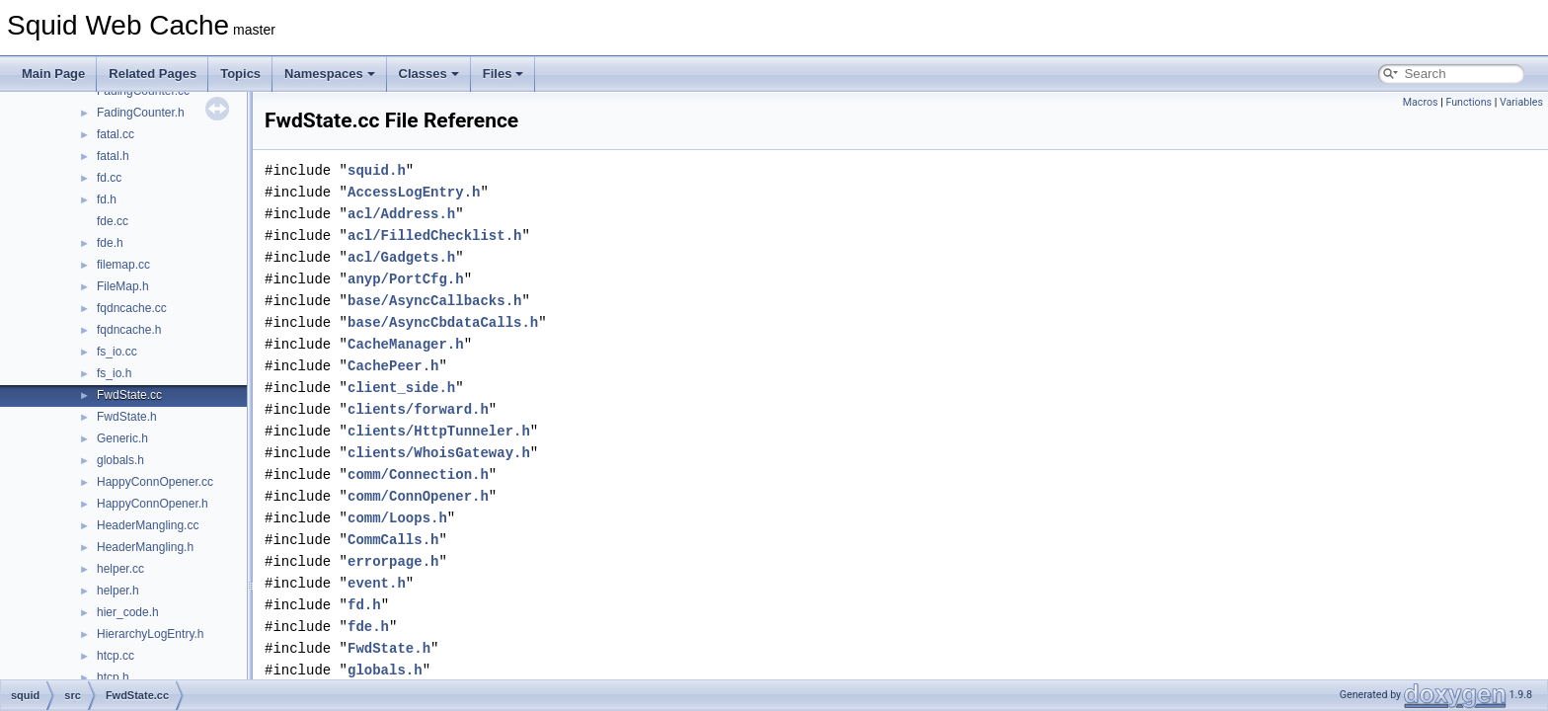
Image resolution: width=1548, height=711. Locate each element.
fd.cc (109, 178)
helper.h (118, 590)
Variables (1521, 102)
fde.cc (112, 221)
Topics (240, 73)
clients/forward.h (418, 409)
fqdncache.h (129, 330)
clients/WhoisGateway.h (439, 452)
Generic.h (122, 438)
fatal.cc (115, 134)
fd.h (106, 199)
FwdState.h (127, 417)
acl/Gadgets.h (401, 257)
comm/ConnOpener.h (418, 496)
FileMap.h (123, 286)
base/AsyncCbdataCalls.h (443, 322)
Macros (1420, 102)
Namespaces (329, 73)
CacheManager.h (406, 344)
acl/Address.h (401, 213)
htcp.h (113, 677)
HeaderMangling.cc (147, 525)
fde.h (110, 243)
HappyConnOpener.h (152, 504)
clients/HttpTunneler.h (439, 431)
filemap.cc (123, 265)
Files (503, 73)
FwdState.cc (129, 395)
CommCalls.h (393, 539)
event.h (377, 583)
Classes (429, 73)
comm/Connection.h (418, 474)
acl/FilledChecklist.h (434, 235)
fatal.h (113, 156)
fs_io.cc (117, 351)
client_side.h (401, 387)
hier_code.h (128, 612)
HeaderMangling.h (145, 547)
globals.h (120, 460)
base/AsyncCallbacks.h (434, 300)
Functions (1468, 102)
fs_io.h (114, 373)
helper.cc (120, 569)
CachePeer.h (393, 365)
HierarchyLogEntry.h (150, 634)
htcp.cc (115, 656)
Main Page (53, 73)
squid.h (377, 170)
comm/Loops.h (397, 518)
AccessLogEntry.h (414, 192)
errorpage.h (393, 561)
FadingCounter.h (141, 112)
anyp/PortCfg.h (406, 279)
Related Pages (152, 73)
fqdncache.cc (132, 308)
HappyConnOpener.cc (155, 482)
